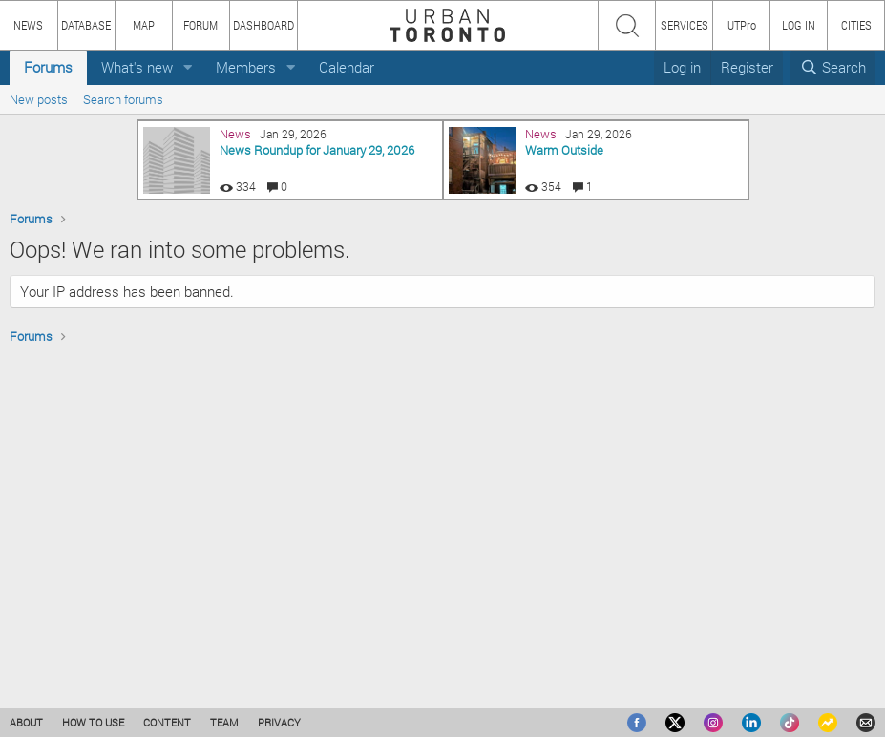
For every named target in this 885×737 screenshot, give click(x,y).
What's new (137, 66)
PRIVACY (279, 722)
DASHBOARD (263, 24)
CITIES (856, 24)
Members (246, 66)
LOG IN (798, 24)
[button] (188, 67)
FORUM (200, 24)
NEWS (28, 24)
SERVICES (684, 24)
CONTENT (167, 722)
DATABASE (86, 24)
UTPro (741, 24)
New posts (39, 99)
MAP (144, 24)
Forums (48, 66)
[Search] (832, 67)
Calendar (346, 66)
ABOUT (26, 722)
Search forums (123, 99)
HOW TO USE (93, 722)
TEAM (224, 722)
